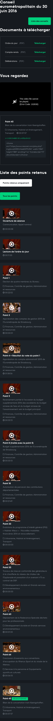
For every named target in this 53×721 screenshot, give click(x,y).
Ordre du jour (11, 43)
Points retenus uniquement (16, 182)
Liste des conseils (39, 21)
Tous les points (10, 196)
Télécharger (40, 43)
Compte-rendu (12, 52)
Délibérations (11, 61)
